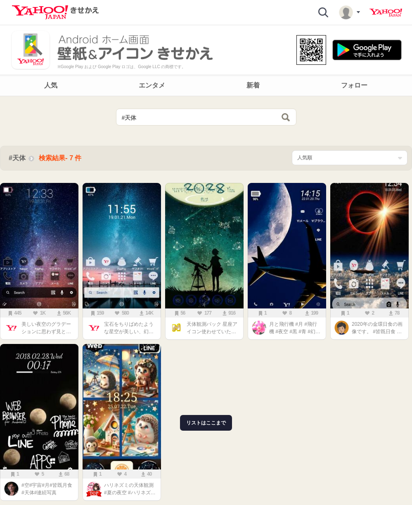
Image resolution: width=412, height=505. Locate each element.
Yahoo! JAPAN (385, 13)
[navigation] (206, 85)
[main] (206, 302)
